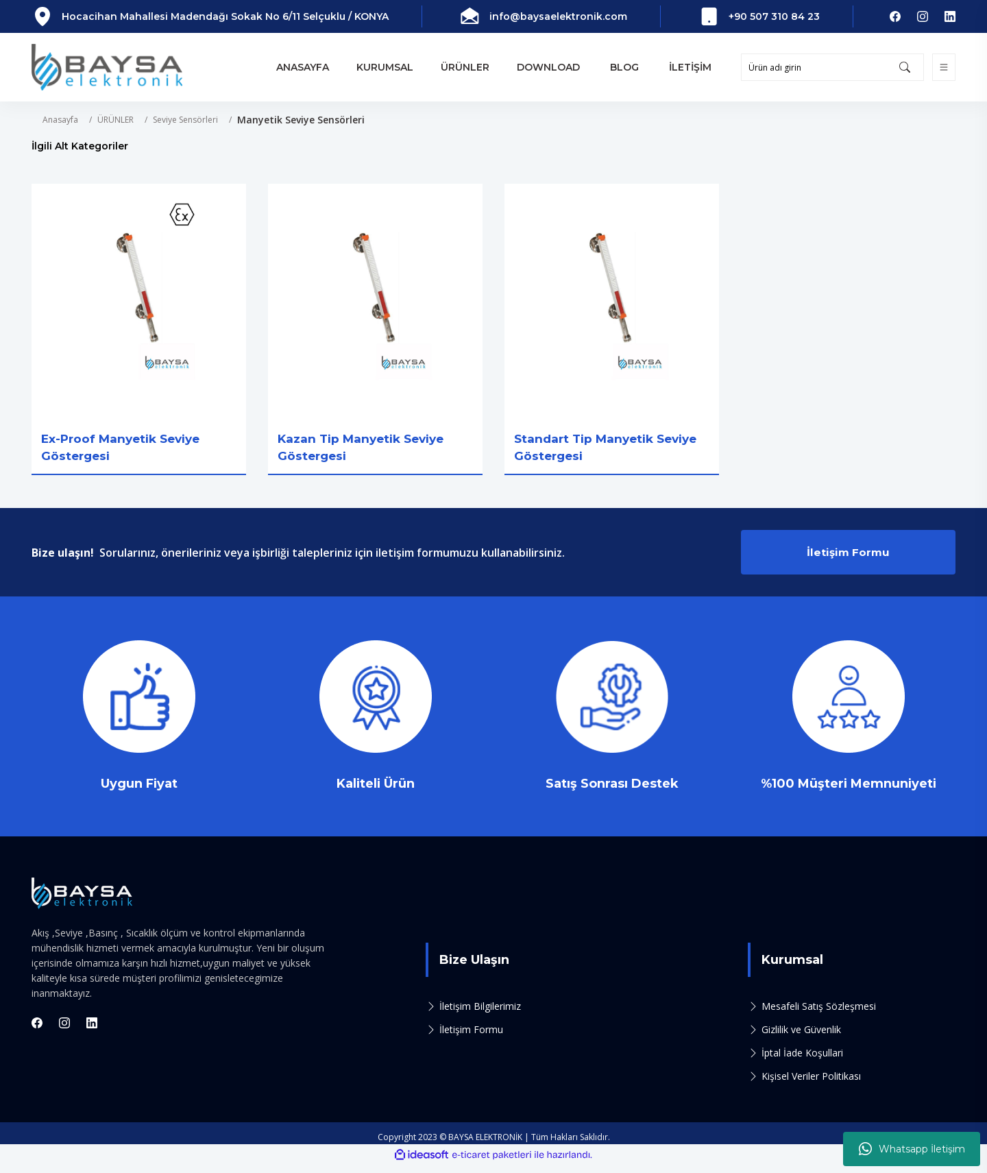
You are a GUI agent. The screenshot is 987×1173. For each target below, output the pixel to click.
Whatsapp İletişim (912, 1149)
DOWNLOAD (548, 67)
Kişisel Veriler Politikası (811, 1084)
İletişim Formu (848, 558)
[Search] (832, 67)
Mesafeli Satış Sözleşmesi (818, 1014)
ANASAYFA (302, 67)
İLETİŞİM (690, 67)
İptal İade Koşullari (802, 1061)
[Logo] (107, 67)
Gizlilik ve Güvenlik (801, 1038)
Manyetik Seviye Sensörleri (301, 119)
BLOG (624, 67)
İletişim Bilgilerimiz (480, 1014)
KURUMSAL (384, 67)
